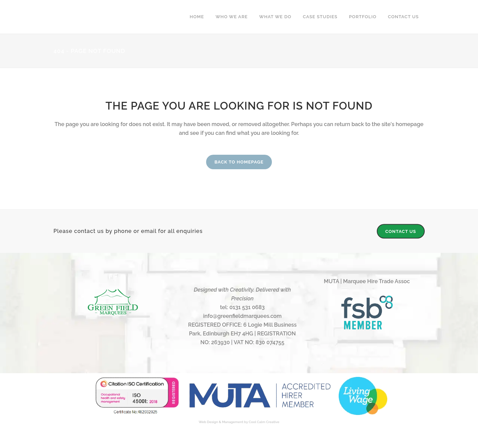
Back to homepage (239, 162)
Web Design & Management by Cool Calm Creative (239, 422)
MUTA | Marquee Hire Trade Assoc (367, 281)
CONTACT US (400, 231)
